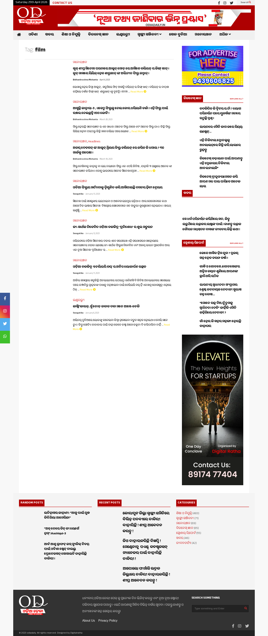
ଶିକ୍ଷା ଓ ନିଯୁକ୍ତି (71, 35)
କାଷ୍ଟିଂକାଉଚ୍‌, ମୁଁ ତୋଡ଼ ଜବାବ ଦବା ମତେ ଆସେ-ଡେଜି (106, 306)
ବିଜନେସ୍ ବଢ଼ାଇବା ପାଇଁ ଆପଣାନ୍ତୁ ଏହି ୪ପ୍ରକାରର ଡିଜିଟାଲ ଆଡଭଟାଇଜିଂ (221, 163)
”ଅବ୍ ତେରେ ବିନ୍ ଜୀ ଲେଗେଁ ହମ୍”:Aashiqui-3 (61, 531)
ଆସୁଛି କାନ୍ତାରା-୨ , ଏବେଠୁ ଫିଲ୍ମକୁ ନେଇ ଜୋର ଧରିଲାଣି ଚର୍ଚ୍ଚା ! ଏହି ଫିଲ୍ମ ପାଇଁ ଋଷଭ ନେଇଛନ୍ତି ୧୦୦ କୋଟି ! (120, 111)
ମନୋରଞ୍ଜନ (203, 35)
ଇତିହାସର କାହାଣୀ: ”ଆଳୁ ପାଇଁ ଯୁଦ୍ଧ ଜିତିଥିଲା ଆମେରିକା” (67, 516)
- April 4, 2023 (104, 80)
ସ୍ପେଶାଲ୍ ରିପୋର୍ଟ (193, 243)
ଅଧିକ (225, 35)
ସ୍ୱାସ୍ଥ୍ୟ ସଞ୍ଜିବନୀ (149, 35)
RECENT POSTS (109, 503)
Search (246, 3)
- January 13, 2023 (92, 194)
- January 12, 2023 (92, 234)
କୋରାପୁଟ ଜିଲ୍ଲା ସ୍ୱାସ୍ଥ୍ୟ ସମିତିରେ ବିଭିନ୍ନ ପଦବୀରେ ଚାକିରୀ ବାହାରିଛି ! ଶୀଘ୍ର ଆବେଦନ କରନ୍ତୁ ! (146, 523)
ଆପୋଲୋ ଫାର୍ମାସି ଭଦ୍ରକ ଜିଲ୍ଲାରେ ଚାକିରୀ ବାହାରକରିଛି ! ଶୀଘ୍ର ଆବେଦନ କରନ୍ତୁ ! (146, 575)
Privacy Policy (108, 620)
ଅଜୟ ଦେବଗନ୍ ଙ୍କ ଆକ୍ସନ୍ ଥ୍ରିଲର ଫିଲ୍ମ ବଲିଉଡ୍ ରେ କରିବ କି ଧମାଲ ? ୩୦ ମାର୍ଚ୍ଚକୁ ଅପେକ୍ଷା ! (118, 151)
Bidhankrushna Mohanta (85, 80)
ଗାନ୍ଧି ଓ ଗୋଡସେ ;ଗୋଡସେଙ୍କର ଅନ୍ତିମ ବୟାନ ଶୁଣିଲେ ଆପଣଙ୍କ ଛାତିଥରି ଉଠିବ (220, 271)
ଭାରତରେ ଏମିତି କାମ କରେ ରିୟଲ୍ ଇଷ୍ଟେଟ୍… (221, 130)
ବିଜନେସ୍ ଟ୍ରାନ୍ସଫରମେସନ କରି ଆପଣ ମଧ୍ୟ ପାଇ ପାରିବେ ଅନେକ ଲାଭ (220, 182)
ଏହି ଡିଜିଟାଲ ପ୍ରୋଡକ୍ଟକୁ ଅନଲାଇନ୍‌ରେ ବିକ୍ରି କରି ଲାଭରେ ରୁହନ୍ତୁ (220, 145)
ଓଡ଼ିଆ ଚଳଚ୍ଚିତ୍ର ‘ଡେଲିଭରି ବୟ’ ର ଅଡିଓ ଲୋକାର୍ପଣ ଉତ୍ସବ (109, 267)
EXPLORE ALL (236, 99)
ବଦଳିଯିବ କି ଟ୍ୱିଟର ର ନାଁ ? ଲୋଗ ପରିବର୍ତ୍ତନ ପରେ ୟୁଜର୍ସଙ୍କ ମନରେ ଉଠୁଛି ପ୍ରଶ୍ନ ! (220, 113)
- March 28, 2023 (106, 120)
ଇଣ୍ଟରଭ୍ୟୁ (123, 35)
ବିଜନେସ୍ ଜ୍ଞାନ (98, 35)
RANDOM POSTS (32, 503)
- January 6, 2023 (91, 313)
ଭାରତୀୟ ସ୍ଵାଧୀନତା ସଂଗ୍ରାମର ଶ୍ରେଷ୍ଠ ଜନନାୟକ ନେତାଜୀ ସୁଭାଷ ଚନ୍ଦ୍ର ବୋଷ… (221, 290)
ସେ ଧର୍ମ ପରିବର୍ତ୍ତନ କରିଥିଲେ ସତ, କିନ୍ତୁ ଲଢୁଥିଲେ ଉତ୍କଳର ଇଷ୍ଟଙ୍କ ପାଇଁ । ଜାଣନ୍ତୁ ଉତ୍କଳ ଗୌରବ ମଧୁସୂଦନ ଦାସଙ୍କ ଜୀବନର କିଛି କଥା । (212, 229)
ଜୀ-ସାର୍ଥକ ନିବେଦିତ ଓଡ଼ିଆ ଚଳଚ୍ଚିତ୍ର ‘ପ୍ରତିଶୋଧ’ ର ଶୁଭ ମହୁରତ (113, 227)
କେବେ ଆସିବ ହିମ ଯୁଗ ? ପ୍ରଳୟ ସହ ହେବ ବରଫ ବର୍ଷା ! (219, 256)
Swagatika (78, 194)
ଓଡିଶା (33, 35)
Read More (138, 92)
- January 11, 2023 (92, 273)
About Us (88, 620)
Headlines (94, 141)
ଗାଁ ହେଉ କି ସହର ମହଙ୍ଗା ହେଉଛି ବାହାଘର (220, 324)
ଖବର (49, 35)
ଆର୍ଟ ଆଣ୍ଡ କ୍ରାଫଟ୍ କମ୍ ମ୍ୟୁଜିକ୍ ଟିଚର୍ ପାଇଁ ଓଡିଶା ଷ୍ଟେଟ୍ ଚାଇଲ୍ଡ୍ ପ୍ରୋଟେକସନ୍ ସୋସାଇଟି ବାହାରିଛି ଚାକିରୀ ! (66, 552)
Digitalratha (76, 633)
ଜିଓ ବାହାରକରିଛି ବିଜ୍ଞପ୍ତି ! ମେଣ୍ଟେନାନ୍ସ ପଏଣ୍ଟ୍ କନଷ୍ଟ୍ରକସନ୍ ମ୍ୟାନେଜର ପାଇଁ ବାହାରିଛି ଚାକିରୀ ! (145, 550)
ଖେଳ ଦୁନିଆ (178, 35)
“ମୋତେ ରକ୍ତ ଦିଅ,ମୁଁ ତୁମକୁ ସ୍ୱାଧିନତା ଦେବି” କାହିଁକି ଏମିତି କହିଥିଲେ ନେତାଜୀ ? (218, 308)
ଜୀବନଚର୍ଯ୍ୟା (183, 543)
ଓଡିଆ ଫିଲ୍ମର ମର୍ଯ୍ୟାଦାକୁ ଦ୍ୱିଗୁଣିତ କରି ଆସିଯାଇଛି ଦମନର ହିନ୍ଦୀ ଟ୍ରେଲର (117, 188)
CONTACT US (62, 3)
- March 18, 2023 (106, 159)
